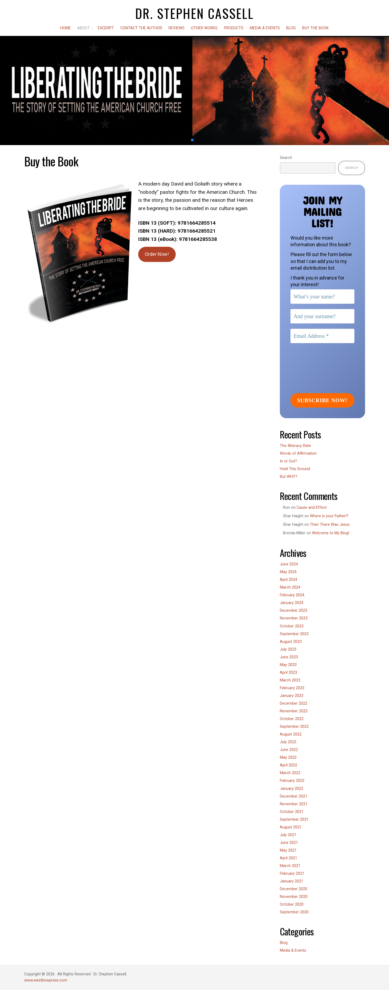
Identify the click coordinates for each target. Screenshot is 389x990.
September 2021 (294, 819)
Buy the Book (315, 28)
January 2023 (291, 695)
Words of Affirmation (298, 453)
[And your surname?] (322, 316)
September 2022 (294, 726)
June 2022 (289, 749)
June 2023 (289, 657)
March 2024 (290, 587)
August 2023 (291, 641)
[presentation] (312, 367)
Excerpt (106, 28)
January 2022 (291, 788)
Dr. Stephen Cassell (194, 13)
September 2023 (294, 634)
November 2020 (294, 896)
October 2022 (292, 719)
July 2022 (288, 742)
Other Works (204, 28)
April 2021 (288, 858)
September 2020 (294, 912)
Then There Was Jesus (330, 524)
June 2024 (289, 564)
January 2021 (291, 881)
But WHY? (288, 476)
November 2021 (294, 804)
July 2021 (288, 835)
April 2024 (288, 579)
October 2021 (292, 812)
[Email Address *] (322, 336)
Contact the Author (141, 28)
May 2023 (288, 665)
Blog (291, 28)
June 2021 (289, 842)
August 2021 (291, 827)
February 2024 (292, 595)
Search (286, 157)
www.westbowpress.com (45, 980)
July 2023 (288, 649)
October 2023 (292, 626)
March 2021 (290, 866)
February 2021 (292, 873)
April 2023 (288, 672)
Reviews (177, 28)
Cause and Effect (312, 507)
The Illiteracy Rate (295, 445)
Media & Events (265, 28)
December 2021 (293, 796)
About (83, 28)
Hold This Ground (295, 469)
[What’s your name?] (322, 296)
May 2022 (288, 757)
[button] (192, 140)
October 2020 (292, 904)
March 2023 (290, 680)
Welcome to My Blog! (330, 533)
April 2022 (288, 765)
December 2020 (293, 889)
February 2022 (292, 780)
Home (65, 28)
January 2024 (291, 603)
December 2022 (293, 703)
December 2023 (293, 610)
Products (233, 28)
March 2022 (290, 773)
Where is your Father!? (329, 516)
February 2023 (292, 688)
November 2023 (294, 618)
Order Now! (157, 254)
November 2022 (294, 711)
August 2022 (291, 734)
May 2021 (288, 850)
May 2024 (288, 572)
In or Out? (288, 461)
